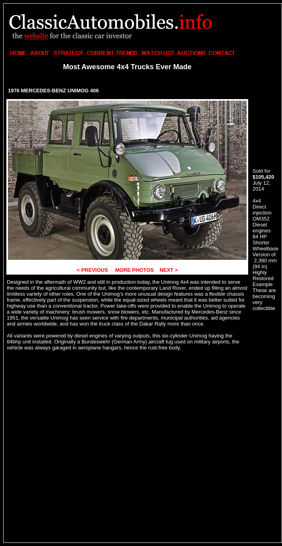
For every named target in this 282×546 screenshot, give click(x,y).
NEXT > (168, 270)
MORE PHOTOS (134, 270)
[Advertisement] (74, 81)
